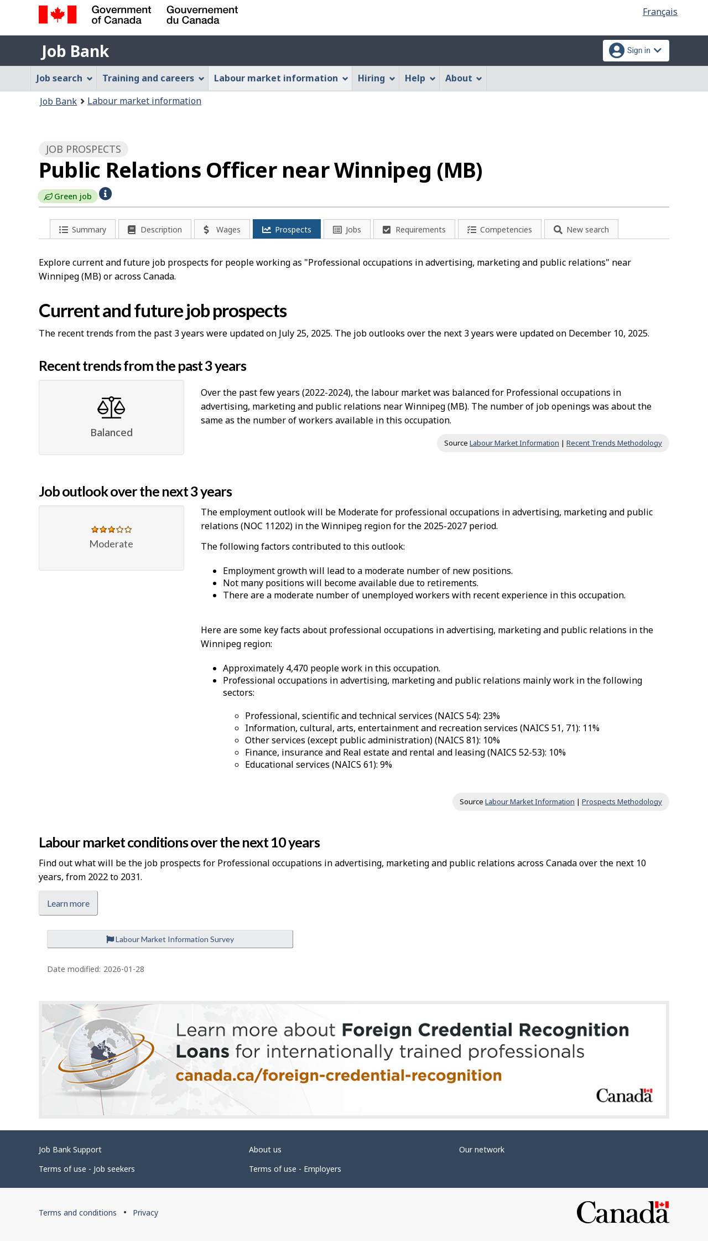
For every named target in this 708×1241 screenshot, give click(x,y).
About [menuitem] (464, 78)
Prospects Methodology (622, 801)
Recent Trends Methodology (614, 443)
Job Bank (75, 50)
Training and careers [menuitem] (153, 78)
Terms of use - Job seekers (87, 1169)
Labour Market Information (514, 443)
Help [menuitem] (420, 78)
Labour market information (144, 101)
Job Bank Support (70, 1149)
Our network (481, 1149)
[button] (105, 192)
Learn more (68, 903)
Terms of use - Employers (295, 1169)
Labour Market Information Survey (170, 939)
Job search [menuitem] (65, 78)
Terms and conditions (78, 1212)
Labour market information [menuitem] (281, 78)
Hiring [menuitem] (376, 78)
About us (265, 1149)
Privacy (145, 1212)
